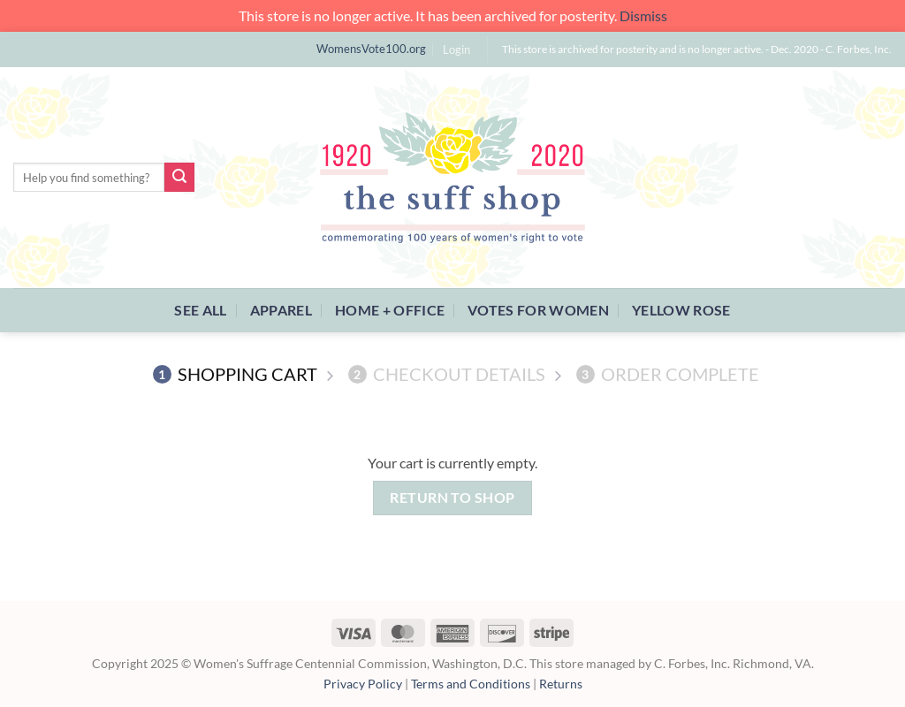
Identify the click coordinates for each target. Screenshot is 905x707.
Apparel (281, 309)
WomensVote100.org (371, 49)
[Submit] (179, 178)
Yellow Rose (681, 309)
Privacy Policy (362, 683)
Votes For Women (538, 309)
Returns (560, 683)
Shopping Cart (235, 373)
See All (200, 309)
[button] (456, 49)
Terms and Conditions (470, 683)
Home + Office (390, 309)
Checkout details (446, 373)
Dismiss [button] (643, 15)
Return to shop (452, 498)
